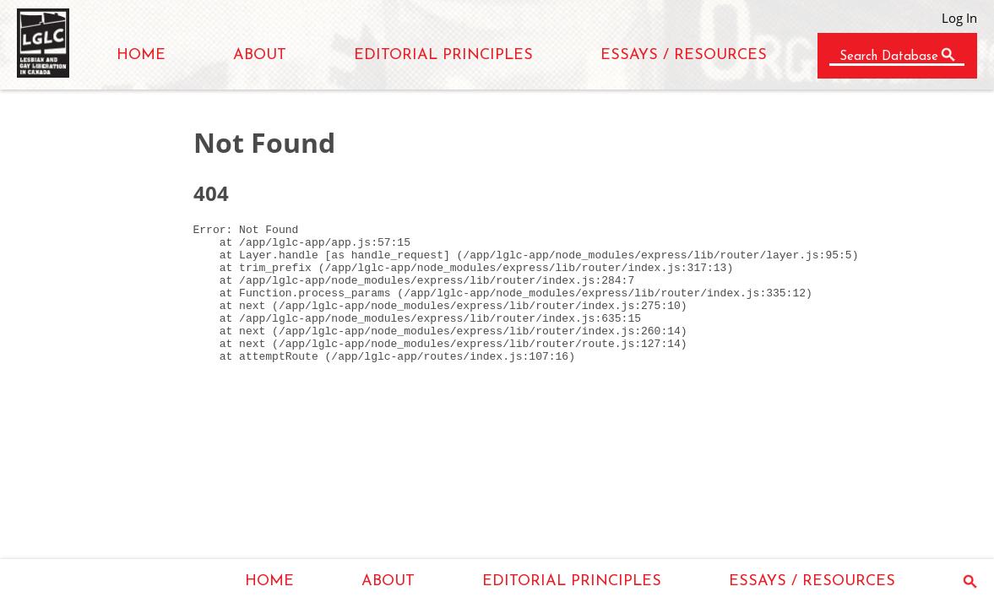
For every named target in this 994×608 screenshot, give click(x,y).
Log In (959, 17)
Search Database (888, 57)
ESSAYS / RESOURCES (683, 55)
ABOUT (259, 55)
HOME (141, 55)
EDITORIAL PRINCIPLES (443, 55)
